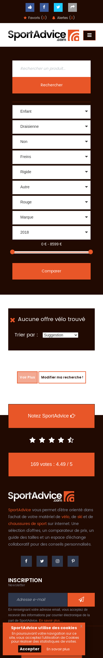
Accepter (30, 649)
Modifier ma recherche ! (62, 377)
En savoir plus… (51, 621)
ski (79, 517)
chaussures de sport (27, 524)
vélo (65, 517)
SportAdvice (19, 510)
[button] (51, 112)
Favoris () (35, 18)
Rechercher (52, 85)
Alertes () (63, 18)
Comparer (51, 271)
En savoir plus (58, 649)
